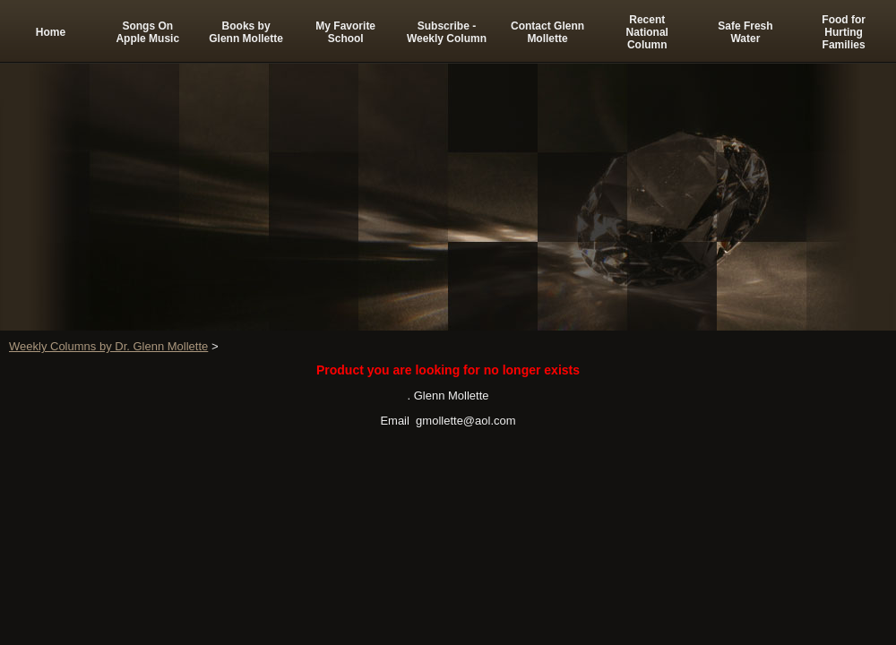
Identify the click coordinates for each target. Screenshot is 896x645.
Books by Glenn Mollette (246, 32)
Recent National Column (647, 32)
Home (50, 32)
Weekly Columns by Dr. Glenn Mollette (108, 346)
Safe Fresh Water (745, 32)
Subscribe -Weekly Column (447, 32)
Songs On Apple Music (147, 32)
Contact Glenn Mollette (547, 32)
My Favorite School (345, 32)
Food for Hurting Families (844, 32)
